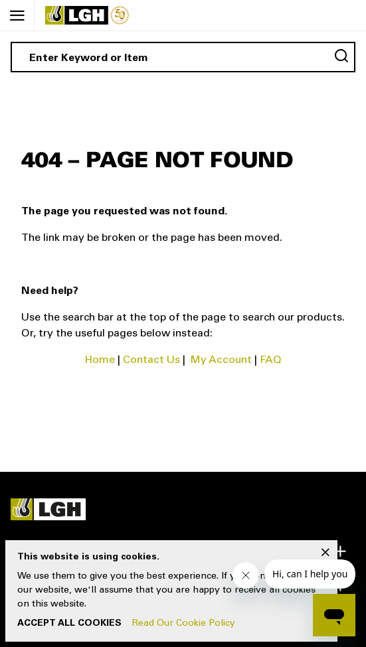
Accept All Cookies (69, 623)
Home (100, 360)
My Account (221, 360)
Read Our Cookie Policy (183, 623)
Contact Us (151, 360)
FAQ (271, 360)
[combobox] (183, 57)
